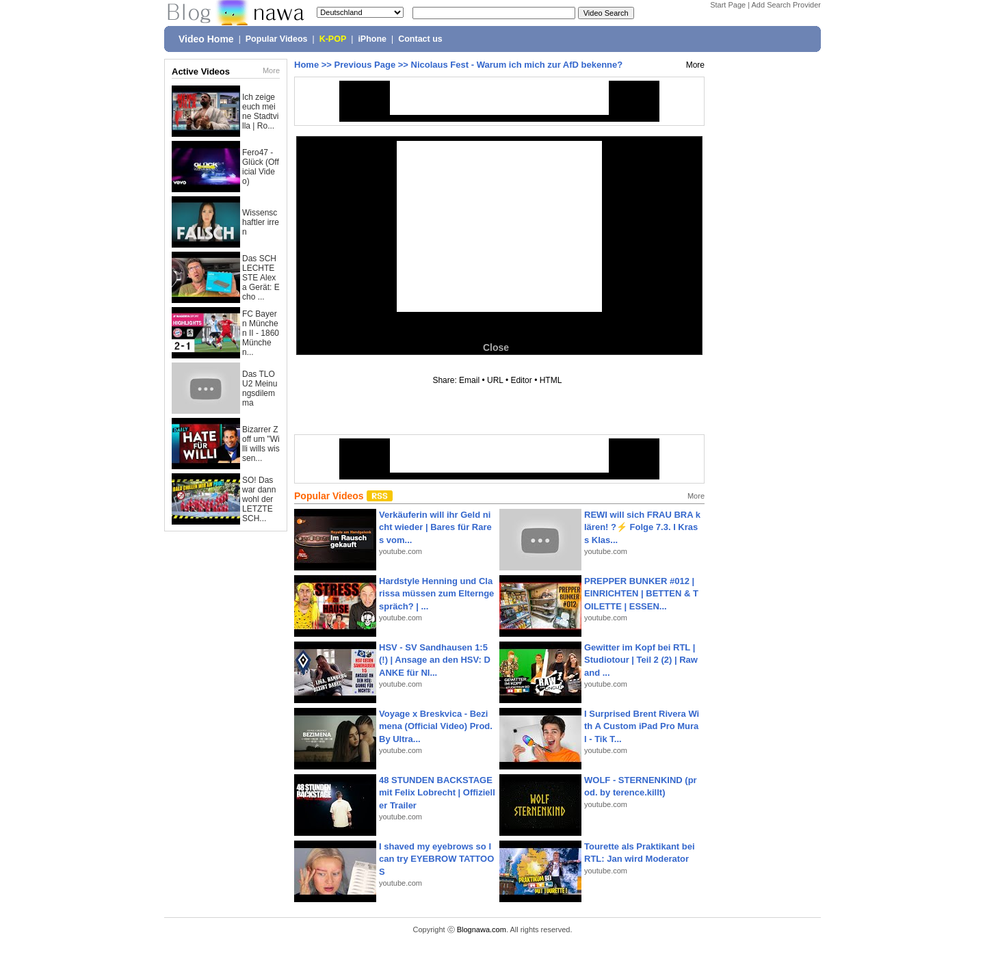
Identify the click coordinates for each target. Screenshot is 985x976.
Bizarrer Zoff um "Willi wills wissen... (261, 444)
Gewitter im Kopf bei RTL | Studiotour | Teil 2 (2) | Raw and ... (641, 659)
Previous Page (365, 65)
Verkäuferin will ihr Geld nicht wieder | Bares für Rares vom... (435, 527)
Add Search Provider (787, 5)
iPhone (372, 39)
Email (469, 380)
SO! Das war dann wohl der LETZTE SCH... (259, 499)
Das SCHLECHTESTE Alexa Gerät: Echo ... (261, 278)
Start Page (728, 5)
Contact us (420, 39)
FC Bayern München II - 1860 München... (260, 333)
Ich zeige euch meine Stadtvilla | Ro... (260, 111)
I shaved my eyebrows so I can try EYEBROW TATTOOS (436, 858)
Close (496, 347)
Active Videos (201, 71)
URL (495, 380)
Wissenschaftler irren (260, 222)
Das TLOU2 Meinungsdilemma (259, 388)
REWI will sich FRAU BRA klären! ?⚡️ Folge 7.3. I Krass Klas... (642, 527)
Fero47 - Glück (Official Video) (260, 167)
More (271, 70)
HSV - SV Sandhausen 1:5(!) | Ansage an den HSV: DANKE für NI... (434, 659)
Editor (520, 380)
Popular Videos (277, 39)
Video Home (206, 39)
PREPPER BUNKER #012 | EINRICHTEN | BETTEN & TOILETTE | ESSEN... (641, 593)
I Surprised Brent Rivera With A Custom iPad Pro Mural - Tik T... (641, 726)
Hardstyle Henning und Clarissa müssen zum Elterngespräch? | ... (436, 593)
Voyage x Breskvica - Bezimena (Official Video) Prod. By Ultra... (435, 726)
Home (306, 65)
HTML (551, 380)
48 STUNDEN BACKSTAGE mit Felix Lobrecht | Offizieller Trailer (437, 792)
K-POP (333, 39)
